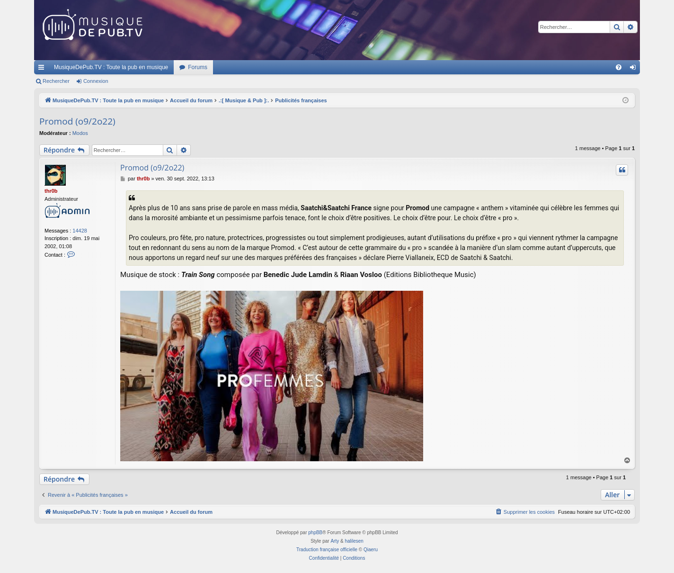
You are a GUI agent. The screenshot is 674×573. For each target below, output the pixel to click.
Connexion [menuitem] (635, 69)
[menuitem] (619, 67)
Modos (80, 133)
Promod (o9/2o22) (77, 121)
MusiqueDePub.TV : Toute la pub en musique (111, 67)
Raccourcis (43, 69)
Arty (334, 541)
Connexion (95, 81)
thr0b (51, 191)
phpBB (315, 532)
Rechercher (56, 81)
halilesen (354, 541)
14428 (79, 230)
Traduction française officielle (326, 549)
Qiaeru (371, 549)
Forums (197, 67)
